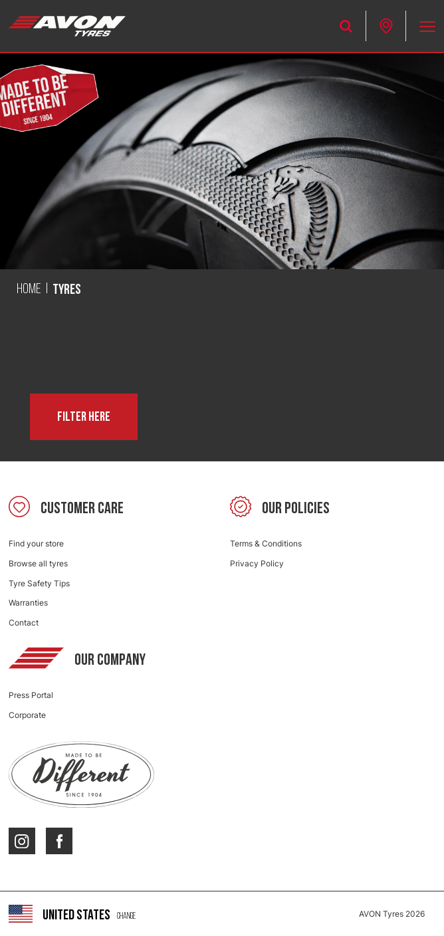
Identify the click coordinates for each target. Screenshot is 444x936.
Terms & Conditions (266, 543)
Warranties (28, 603)
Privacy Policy (257, 563)
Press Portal (31, 695)
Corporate (27, 715)
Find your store (36, 543)
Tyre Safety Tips (39, 583)
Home (29, 289)
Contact (24, 623)
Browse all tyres (38, 563)
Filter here (83, 417)
